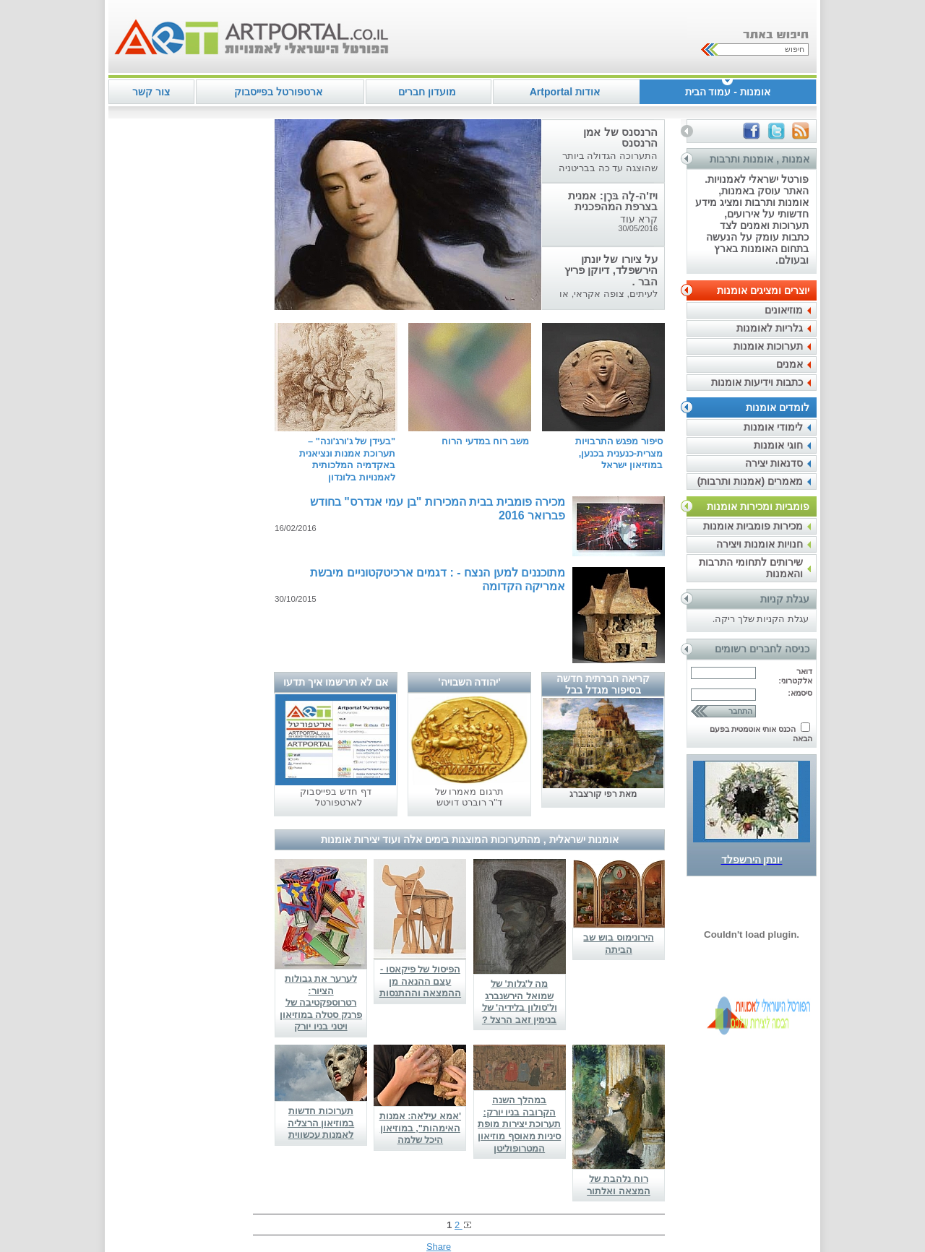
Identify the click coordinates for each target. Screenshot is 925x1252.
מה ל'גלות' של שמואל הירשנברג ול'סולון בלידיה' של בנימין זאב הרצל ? (519, 1001)
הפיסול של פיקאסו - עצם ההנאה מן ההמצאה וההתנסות (420, 981)
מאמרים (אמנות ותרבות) (750, 481)
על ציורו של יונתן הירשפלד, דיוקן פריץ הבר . (611, 270)
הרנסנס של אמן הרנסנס (620, 137)
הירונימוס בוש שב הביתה (618, 943)
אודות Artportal (565, 92)
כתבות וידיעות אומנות (757, 382)
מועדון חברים (427, 92)
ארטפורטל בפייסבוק (278, 92)
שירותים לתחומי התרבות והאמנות (751, 567)
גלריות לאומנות (769, 328)
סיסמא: (800, 692)
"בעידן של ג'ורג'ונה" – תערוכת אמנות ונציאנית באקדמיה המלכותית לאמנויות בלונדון (347, 459)
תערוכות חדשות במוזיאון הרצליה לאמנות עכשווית (321, 1122)
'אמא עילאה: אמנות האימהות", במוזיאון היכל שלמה (420, 1127)
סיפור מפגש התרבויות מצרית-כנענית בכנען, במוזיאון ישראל (619, 453)
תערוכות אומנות (768, 346)
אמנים (789, 364)
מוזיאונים (784, 310)
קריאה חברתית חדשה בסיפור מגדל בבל (603, 684)
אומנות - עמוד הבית (727, 92)
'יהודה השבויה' (469, 682)
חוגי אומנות (778, 445)
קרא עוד (639, 219)
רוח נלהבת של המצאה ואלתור (618, 1184)
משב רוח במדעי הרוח (485, 441)
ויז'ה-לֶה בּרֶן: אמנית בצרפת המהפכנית (613, 200)
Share (438, 1246)
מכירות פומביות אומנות (753, 526)
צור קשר (151, 92)
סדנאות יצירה (774, 463)
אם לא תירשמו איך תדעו (335, 682)
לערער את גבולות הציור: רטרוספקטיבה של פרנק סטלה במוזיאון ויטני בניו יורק (321, 1002)
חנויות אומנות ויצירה (759, 544)
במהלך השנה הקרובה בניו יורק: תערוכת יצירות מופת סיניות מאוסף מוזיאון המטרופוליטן (519, 1124)
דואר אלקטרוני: (795, 676)
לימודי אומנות (773, 427)
